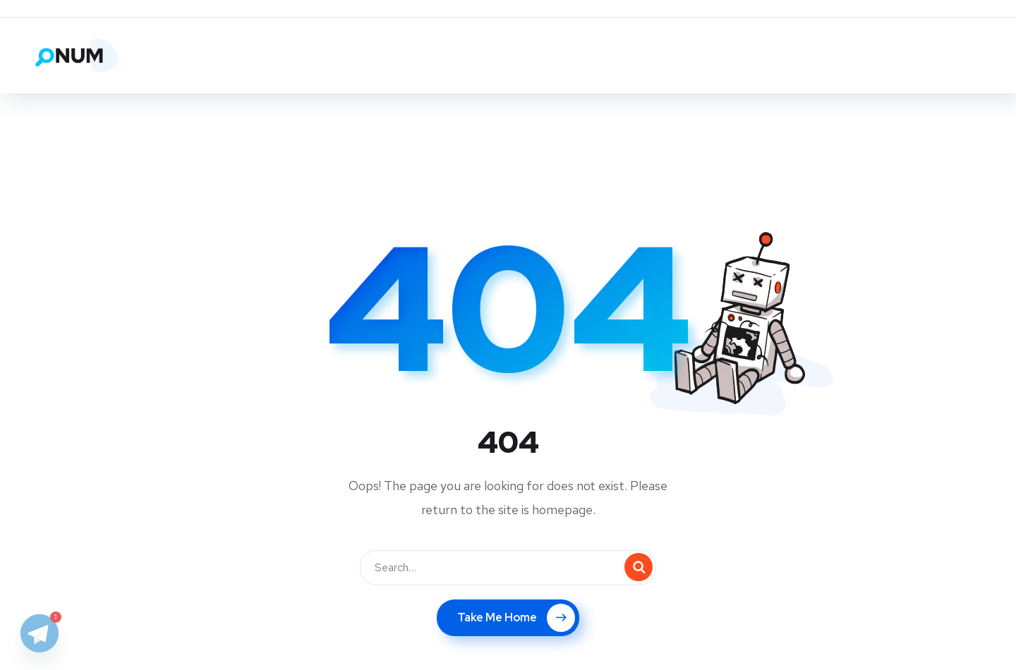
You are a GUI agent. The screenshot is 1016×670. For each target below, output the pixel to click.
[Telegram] (39, 633)
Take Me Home (516, 618)
